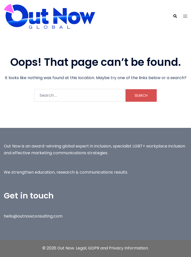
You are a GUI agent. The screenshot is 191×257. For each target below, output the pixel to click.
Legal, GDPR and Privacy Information (112, 248)
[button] (175, 16)
